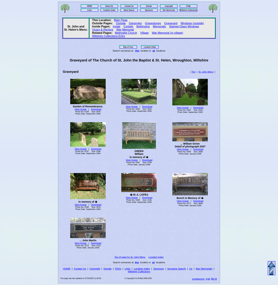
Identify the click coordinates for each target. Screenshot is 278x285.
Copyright (95, 268)
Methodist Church (126, 32)
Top (193, 71)
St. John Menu (206, 71)
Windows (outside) (192, 23)
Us (190, 268)
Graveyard (170, 23)
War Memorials (204, 268)
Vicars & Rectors (102, 29)
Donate (108, 268)
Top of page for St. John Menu (130, 257)
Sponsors (158, 268)
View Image (81, 109)
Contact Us (80, 268)
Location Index (156, 257)
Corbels (128, 26)
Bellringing (143, 26)
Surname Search (176, 268)
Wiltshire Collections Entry (108, 36)
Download (96, 109)
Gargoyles (135, 23)
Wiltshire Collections (139, 271)
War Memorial (125, 29)
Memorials (159, 26)
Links (127, 268)
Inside (116, 26)
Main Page (120, 20)
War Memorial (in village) (167, 32)
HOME (66, 268)
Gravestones (153, 23)
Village (144, 32)
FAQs (118, 268)
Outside (121, 23)
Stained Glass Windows (184, 26)
